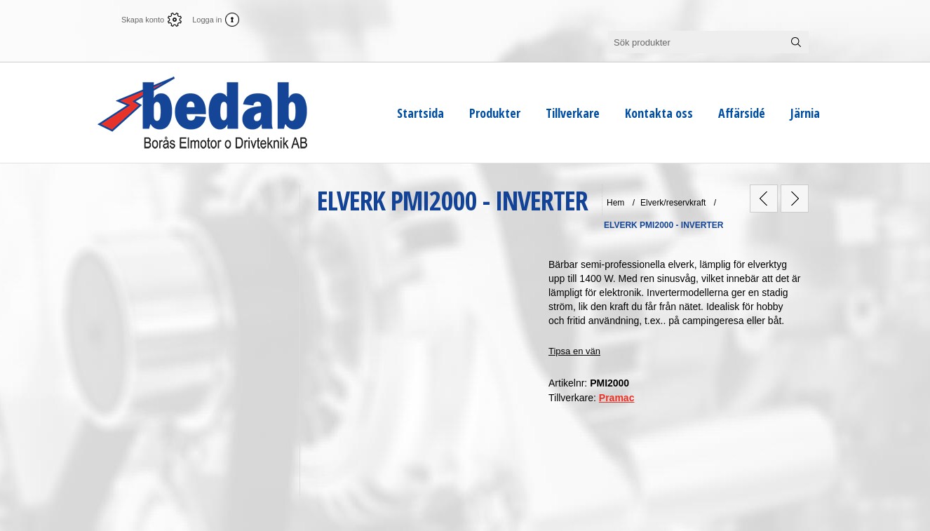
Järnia (805, 113)
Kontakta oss (659, 113)
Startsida (420, 113)
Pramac (617, 397)
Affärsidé (741, 113)
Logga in (207, 19)
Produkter (494, 113)
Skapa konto (142, 19)
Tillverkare (573, 113)
